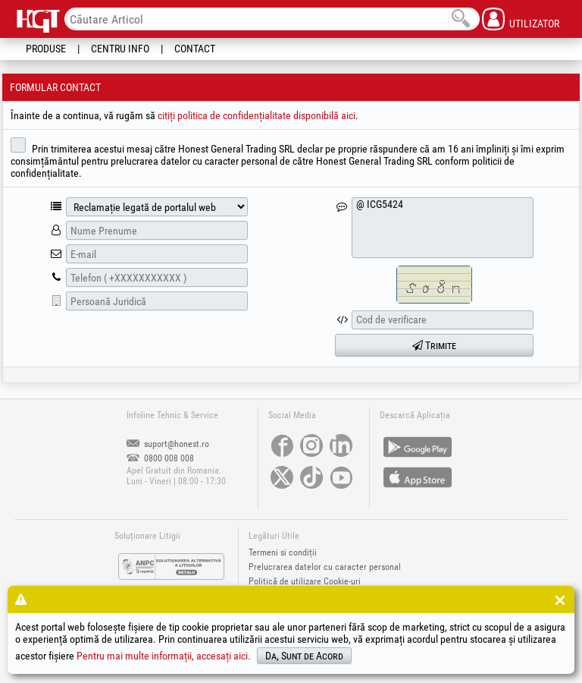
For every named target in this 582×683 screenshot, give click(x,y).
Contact (194, 48)
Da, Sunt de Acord (304, 656)
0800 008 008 (160, 458)
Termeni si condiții (283, 552)
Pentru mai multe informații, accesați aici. (164, 656)
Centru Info (120, 48)
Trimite (434, 345)
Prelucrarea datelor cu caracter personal (325, 567)
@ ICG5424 (443, 227)
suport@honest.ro (168, 444)
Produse (46, 48)
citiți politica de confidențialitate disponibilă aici (256, 115)
